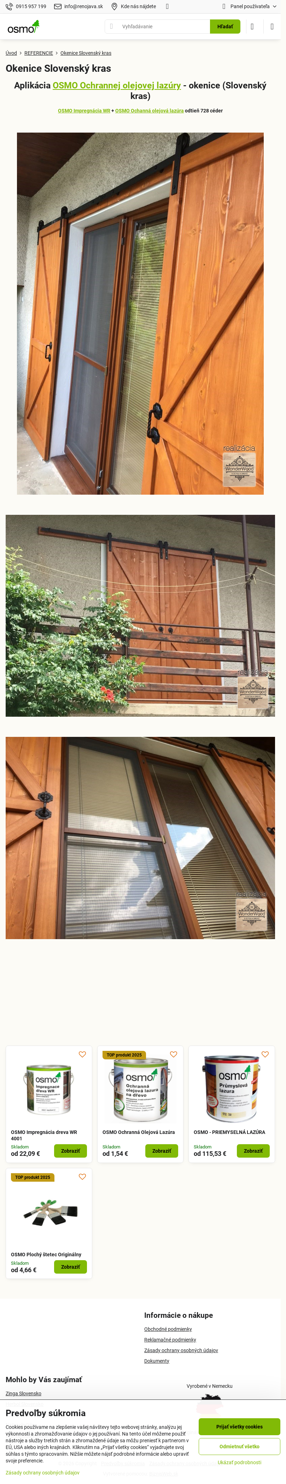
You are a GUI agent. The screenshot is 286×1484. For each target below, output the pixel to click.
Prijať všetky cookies (239, 1427)
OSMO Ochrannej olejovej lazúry (117, 85)
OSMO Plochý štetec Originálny (46, 1254)
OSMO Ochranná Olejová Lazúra (139, 1132)
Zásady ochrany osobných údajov (43, 1473)
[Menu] (272, 26)
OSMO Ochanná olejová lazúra (149, 111)
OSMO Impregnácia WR (84, 111)
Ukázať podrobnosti (239, 1462)
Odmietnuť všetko (239, 1446)
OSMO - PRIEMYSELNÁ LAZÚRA (229, 1132)
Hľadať (225, 26)
